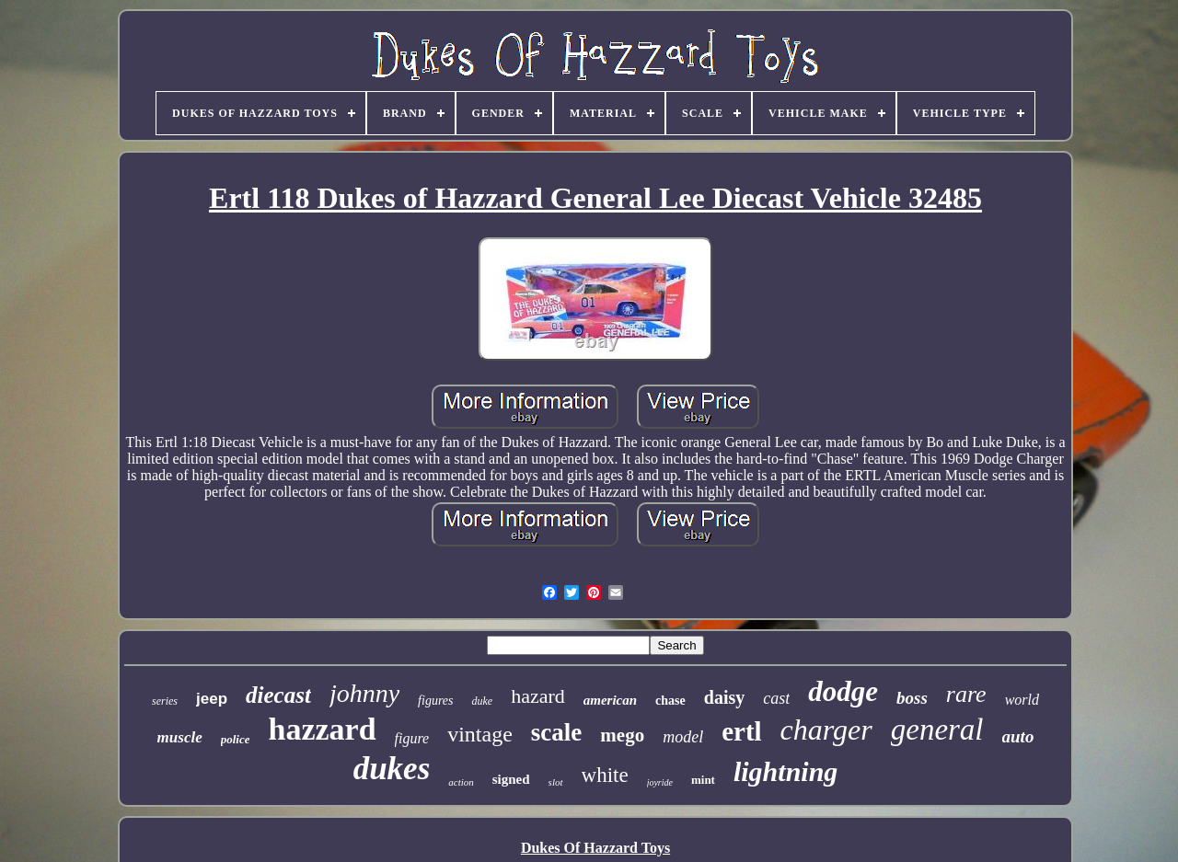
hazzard (321, 729)
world (1022, 699)
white (605, 775)
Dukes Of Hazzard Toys (595, 848)
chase (670, 700)
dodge (843, 691)
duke (481, 701)
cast (776, 698)
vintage (480, 734)
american (610, 700)
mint (703, 780)
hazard (538, 695)
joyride (660, 782)
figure (412, 738)
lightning (785, 771)
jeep (211, 698)
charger (826, 729)
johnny (364, 693)
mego (622, 735)
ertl (741, 731)
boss (912, 697)
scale (556, 732)
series (165, 701)
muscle (179, 737)
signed (511, 779)
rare (966, 694)
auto (1018, 736)
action (461, 781)
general (937, 729)
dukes (392, 769)
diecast (278, 695)
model (683, 737)
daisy (724, 697)
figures (435, 700)
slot (556, 781)
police (235, 739)
